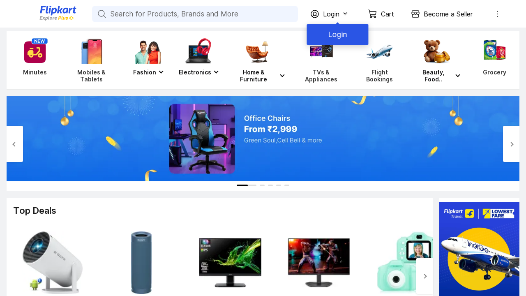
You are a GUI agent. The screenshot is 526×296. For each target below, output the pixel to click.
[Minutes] (33, 60)
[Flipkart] (44, 19)
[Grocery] (492, 60)
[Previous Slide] (15, 144)
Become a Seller (448, 14)
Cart (387, 14)
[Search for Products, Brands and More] (101, 14)
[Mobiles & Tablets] (91, 60)
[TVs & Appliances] (321, 60)
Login (337, 34)
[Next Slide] (511, 144)
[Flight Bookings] (379, 60)
